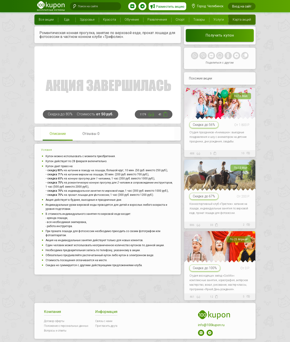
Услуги (218, 19)
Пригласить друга (106, 325)
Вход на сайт (241, 6)
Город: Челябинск (208, 6)
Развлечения (157, 19)
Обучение (132, 19)
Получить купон (219, 35)
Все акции (46, 19)
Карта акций (242, 19)
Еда (66, 19)
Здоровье (87, 19)
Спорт (180, 19)
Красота (109, 19)
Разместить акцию (170, 6)
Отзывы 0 (90, 133)
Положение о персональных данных (66, 325)
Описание (58, 133)
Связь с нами (103, 321)
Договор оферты (54, 321)
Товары (199, 19)
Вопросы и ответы (55, 330)
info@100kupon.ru (211, 325)
